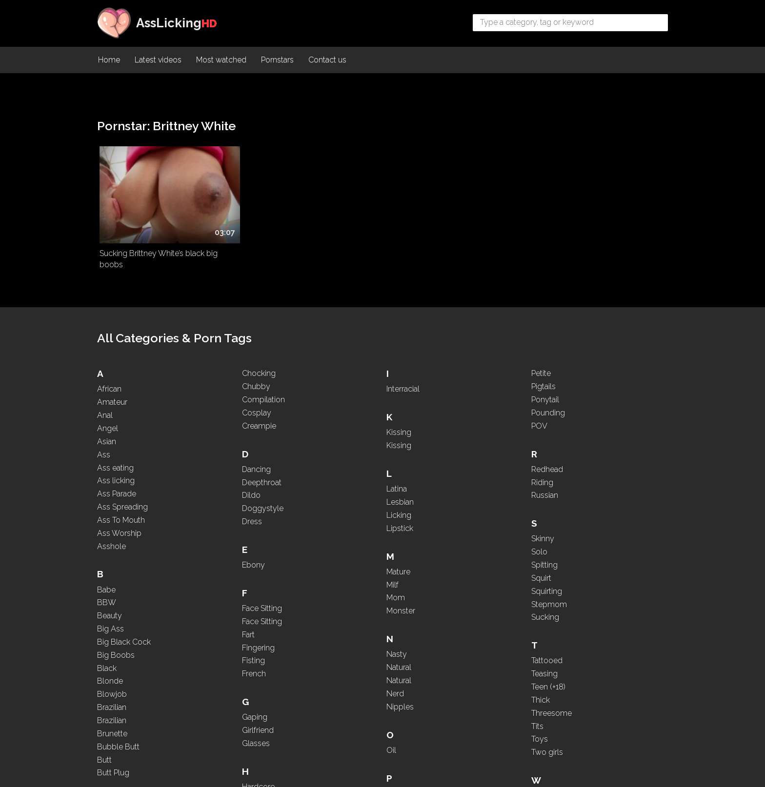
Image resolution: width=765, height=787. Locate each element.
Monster (458, 436)
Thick (569, 600)
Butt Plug (229, 392)
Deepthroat (232, 558)
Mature (456, 396)
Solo (568, 451)
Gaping (341, 436)
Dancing (227, 545)
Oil (449, 575)
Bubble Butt (234, 366)
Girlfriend (344, 449)
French (340, 392)
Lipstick (457, 353)
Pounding (461, 684)
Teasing (573, 573)
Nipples (458, 531)
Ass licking (116, 461)
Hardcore (344, 506)
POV (452, 697)
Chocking (229, 449)
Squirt (570, 478)
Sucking (574, 517)
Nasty (454, 479)
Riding (571, 382)
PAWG (455, 631)
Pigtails (456, 658)
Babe (106, 569)
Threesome (580, 613)
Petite (454, 644)
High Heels (347, 519)
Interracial (345, 575)
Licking (340, 701)
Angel (107, 408)
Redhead (576, 369)
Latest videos (158, 61)
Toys (568, 639)
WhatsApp (579, 708)
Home (109, 61)
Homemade (349, 531)
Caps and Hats (238, 436)
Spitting (573, 465)
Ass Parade (116, 473)
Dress (223, 597)
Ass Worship (119, 513)
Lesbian (342, 688)
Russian (573, 395)
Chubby (227, 462)
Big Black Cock (124, 622)
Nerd (453, 519)
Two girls (576, 652)
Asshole (111, 526)
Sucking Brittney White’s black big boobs (152, 239)
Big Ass (110, 608)
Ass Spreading (122, 487)
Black (107, 648)
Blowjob (112, 674)
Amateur (112, 382)
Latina (338, 675)
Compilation (234, 475)
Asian (106, 421)
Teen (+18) (577, 586)
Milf (450, 409)
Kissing (340, 618)
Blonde (110, 661)
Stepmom (578, 504)
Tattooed (575, 560)
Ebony (224, 641)
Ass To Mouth (121, 500)
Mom (453, 423)
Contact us (327, 61)
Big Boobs (116, 635)
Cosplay (227, 488)
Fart (334, 353)
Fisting (339, 379)
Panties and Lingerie (479, 618)
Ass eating (115, 448)
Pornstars (277, 61)
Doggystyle (233, 584)
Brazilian (111, 687)
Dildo (222, 571)
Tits (566, 626)
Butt (220, 379)
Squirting (575, 491)
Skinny (571, 438)
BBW (106, 583)
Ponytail (458, 671)
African (109, 369)
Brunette (228, 353)
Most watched (221, 61)
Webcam (576, 695)
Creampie (230, 501)
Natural (456, 492)
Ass (103, 434)
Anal (105, 395)
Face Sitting (233, 684)
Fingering (344, 366)
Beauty (109, 595)
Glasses (342, 462)
